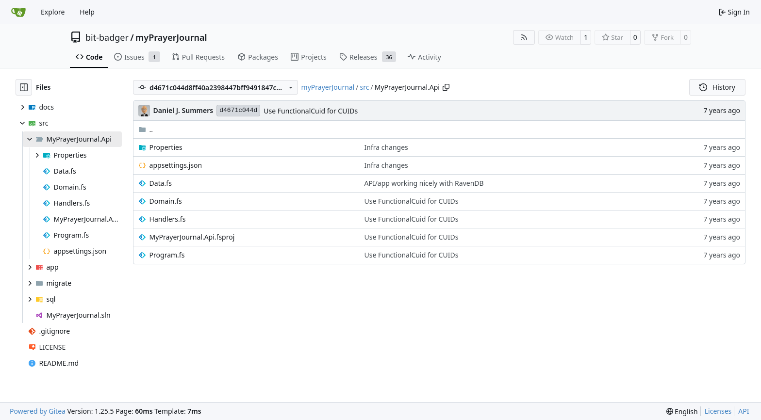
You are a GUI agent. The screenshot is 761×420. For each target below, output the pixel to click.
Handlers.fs (167, 219)
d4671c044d (238, 110)
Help (87, 11)
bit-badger (107, 37)
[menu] (682, 411)
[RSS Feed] (524, 37)
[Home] (18, 12)
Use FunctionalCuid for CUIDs (311, 110)
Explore (53, 11)
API (743, 411)
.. (145, 129)
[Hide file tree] (24, 87)
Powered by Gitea (38, 411)
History (717, 87)
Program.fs (167, 254)
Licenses (718, 411)
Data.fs (160, 183)
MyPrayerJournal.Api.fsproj (192, 237)
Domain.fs (165, 201)
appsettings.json (175, 165)
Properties (165, 147)
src (364, 87)
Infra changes (386, 147)
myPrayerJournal (171, 37)
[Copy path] (446, 87)
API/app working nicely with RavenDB (424, 183)
